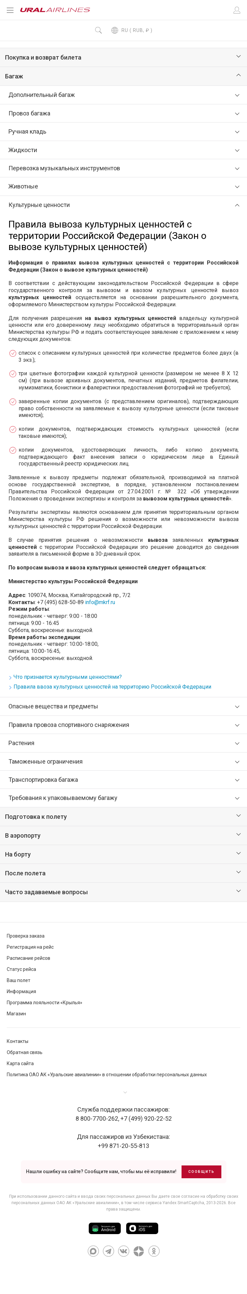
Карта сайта (20, 1063)
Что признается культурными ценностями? (67, 677)
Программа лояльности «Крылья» (44, 1002)
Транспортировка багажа (43, 779)
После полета (25, 873)
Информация (21, 991)
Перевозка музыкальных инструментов (64, 168)
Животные (23, 186)
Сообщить (201, 1172)
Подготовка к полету (36, 816)
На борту (18, 854)
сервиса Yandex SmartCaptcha (174, 1202)
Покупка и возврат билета (43, 57)
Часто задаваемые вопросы (46, 892)
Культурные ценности (39, 204)
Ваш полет (18, 980)
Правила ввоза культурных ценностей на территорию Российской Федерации (112, 687)
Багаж (14, 76)
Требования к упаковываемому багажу (62, 797)
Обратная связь (25, 1052)
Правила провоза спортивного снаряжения (68, 724)
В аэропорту (22, 835)
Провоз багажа (29, 113)
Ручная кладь (27, 131)
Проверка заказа (26, 936)
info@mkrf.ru (100, 602)
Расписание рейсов (28, 958)
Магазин (16, 1013)
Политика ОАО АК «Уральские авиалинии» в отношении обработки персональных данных (107, 1074)
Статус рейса (21, 969)
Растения (21, 742)
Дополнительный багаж (41, 94)
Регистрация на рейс (30, 947)
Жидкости (22, 149)
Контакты (17, 1041)
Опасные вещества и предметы (53, 706)
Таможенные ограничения (45, 761)
